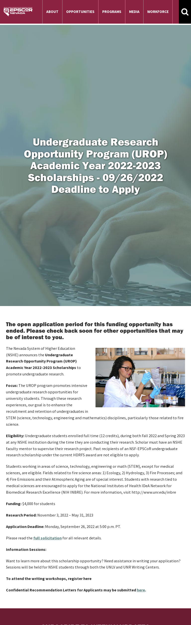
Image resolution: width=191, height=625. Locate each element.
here (141, 589)
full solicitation (47, 537)
